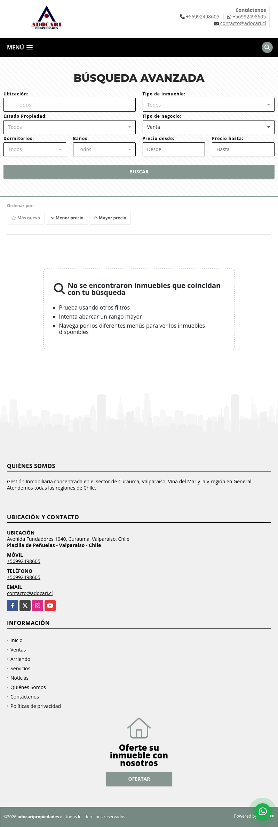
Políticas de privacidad (35, 706)
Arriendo (20, 659)
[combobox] (209, 105)
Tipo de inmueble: (164, 94)
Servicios (20, 668)
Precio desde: (159, 138)
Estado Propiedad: (25, 116)
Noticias (19, 677)
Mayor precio (110, 218)
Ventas (18, 649)
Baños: (81, 138)
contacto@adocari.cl (30, 593)
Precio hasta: (227, 138)
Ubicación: (16, 94)
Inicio (16, 640)
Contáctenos (24, 696)
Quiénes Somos (28, 687)
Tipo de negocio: (162, 116)
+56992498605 (202, 16)
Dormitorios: (18, 138)
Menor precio (67, 218)
